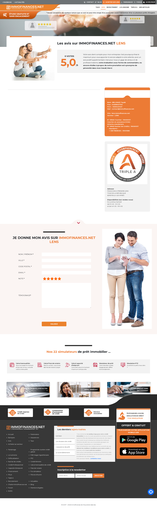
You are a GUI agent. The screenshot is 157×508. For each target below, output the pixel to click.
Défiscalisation (13, 458)
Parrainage (12, 449)
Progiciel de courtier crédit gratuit (40, 451)
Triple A (134, 7)
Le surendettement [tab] (63, 452)
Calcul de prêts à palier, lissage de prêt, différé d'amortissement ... (106, 366)
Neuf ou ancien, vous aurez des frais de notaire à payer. (52, 365)
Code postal (25, 267)
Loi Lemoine (12, 455)
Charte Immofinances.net (17, 484)
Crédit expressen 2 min (23, 412)
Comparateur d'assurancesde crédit (57, 412)
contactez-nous (95, 458)
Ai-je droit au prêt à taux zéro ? (136, 365)
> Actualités (19, 2)
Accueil (11, 434)
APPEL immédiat (91, 389)
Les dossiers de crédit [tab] (64, 441)
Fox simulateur (36, 471)
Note (21, 279)
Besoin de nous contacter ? (35, 389)
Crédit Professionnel (15, 465)
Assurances (35, 437)
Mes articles (144, 7)
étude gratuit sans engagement (139, 389)
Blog (32, 484)
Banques (11, 437)
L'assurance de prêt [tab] (63, 447)
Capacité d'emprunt (15, 468)
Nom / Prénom (25, 254)
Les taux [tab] (59, 436)
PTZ (32, 458)
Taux (98, 7)
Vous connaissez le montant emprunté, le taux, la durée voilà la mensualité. (24, 366)
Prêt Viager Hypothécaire (40, 455)
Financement (13, 471)
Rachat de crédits (14, 461)
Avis (103, 7)
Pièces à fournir (36, 475)
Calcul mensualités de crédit (41, 465)
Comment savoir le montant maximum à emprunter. (80, 366)
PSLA (10, 475)
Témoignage (24, 295)
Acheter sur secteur (15, 444)
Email (21, 273)
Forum (10, 488)
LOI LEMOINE (124, 7)
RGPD (10, 491)
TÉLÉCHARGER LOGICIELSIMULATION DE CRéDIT (135, 416)
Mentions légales (37, 488)
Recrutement (112, 7)
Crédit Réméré (36, 461)
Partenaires (35, 434)
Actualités (34, 481)
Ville (21, 260)
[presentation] (59, 315)
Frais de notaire (36, 468)
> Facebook (7, 2)
